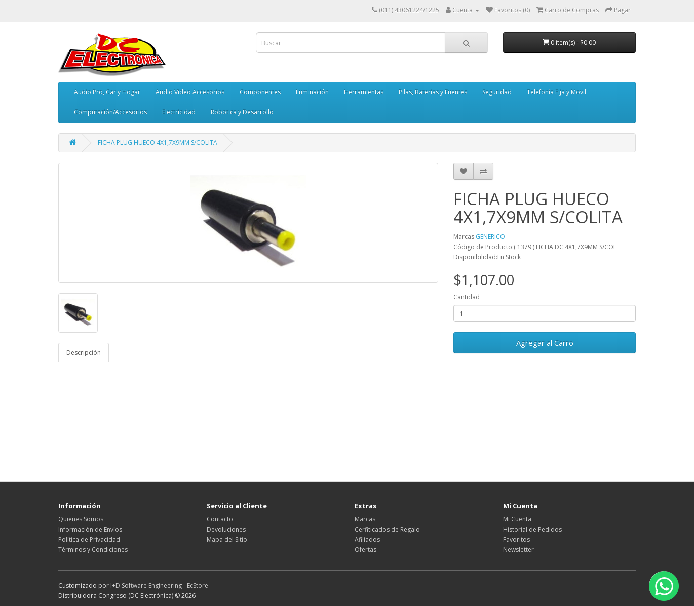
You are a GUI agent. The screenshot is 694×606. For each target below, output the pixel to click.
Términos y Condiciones (93, 549)
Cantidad (466, 297)
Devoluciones (226, 529)
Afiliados (367, 539)
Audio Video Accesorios (190, 92)
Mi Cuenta (517, 519)
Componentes (260, 92)
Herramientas (363, 92)
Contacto (220, 519)
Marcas (365, 519)
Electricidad (179, 112)
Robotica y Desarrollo (242, 112)
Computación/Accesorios (110, 112)
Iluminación (312, 92)
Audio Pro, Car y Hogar (107, 92)
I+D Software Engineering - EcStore (159, 585)
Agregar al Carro (544, 343)
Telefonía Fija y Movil (556, 92)
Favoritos (516, 539)
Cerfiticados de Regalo (387, 529)
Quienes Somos (80, 519)
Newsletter (518, 549)
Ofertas (365, 549)
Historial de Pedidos (532, 529)
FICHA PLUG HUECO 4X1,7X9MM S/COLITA (157, 142)
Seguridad (497, 92)
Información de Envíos (90, 529)
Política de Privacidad (89, 539)
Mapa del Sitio (227, 539)
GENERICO (490, 236)
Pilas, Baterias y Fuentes (433, 92)
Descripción (83, 352)
